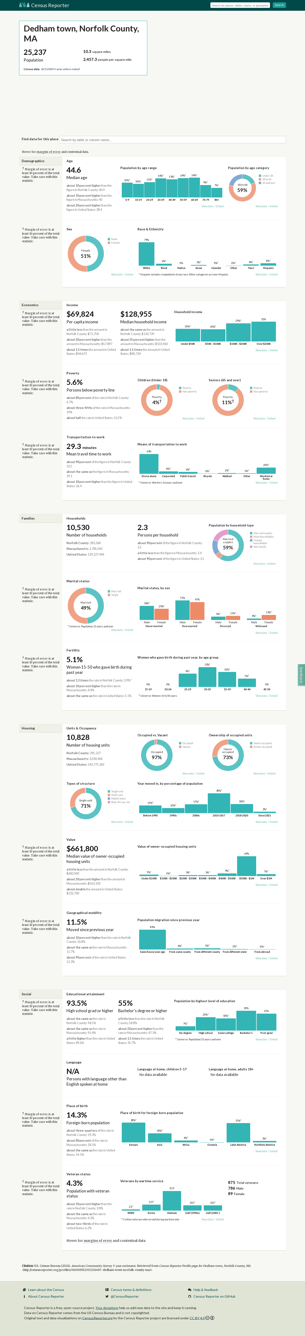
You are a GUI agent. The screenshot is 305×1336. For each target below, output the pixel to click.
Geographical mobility (84, 913)
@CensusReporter (125, 1296)
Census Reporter (44, 5)
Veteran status (78, 1174)
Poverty (72, 373)
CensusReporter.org (97, 1318)
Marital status (78, 581)
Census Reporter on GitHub (214, 1296)
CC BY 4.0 (202, 1318)
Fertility (73, 650)
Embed (220, 206)
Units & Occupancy (81, 728)
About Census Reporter (46, 1296)
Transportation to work (85, 437)
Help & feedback (205, 1290)
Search (279, 4)
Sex (69, 229)
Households (76, 518)
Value (70, 839)
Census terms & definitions (131, 1290)
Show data (207, 206)
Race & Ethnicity (150, 229)
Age (69, 161)
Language (73, 1062)
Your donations (107, 1308)
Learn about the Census (46, 1290)
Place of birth (77, 1106)
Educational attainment (85, 994)
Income (72, 305)
